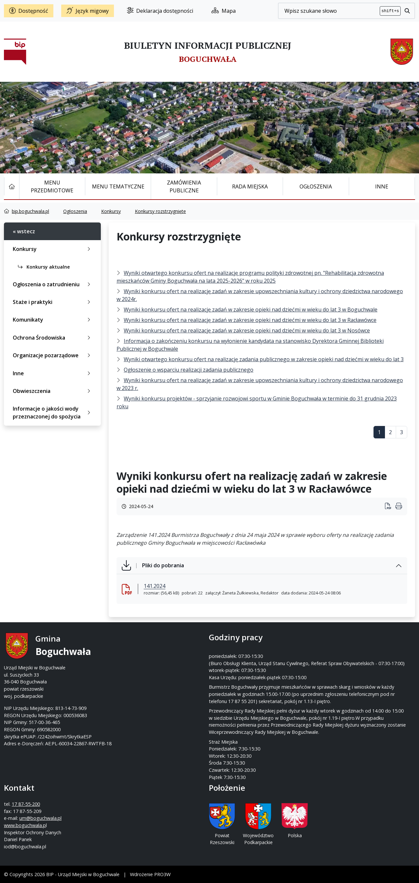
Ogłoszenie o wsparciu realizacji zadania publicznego (188, 369)
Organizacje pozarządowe (53, 355)
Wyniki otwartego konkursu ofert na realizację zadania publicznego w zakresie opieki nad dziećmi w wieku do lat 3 (264, 359)
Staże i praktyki (53, 302)
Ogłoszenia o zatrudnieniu (53, 284)
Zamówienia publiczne (184, 186)
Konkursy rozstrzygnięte (160, 211)
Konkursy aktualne (44, 267)
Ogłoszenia (316, 186)
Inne (381, 186)
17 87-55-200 (235, 653)
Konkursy (111, 211)
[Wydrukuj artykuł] (390, 506)
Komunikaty (53, 319)
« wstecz (24, 231)
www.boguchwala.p (234, 675)
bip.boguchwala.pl (30, 211)
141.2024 (154, 586)
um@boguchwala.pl (250, 667)
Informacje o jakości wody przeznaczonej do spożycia (53, 412)
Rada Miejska (250, 186)
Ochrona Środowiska (53, 337)
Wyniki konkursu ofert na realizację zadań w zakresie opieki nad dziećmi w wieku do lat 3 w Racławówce (250, 320)
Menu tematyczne (118, 186)
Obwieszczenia (53, 391)
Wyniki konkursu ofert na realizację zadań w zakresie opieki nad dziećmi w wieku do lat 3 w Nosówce (247, 330)
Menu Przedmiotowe (52, 186)
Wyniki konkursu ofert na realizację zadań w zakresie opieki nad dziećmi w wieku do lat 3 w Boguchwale (250, 309)
